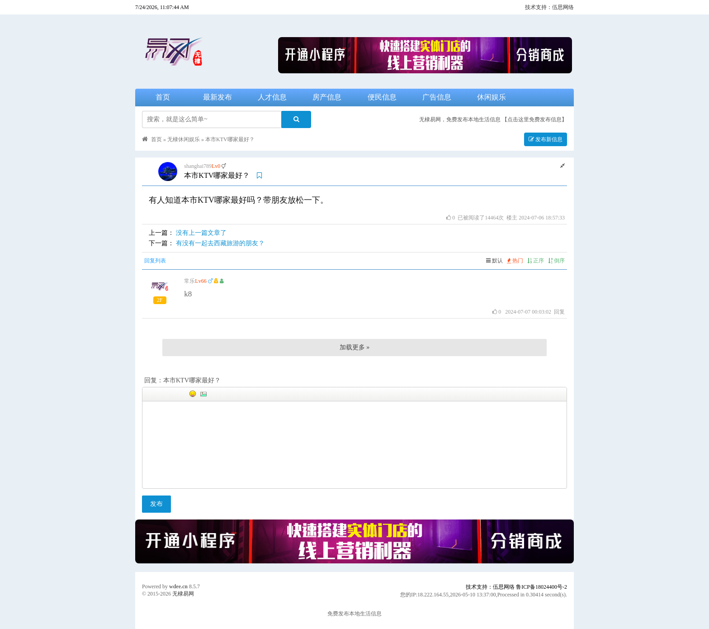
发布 (156, 503)
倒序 (556, 260)
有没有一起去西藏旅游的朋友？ (220, 243)
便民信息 (382, 97)
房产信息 (326, 97)
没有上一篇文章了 (201, 232)
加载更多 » (355, 347)
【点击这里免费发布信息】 (534, 119)
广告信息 (436, 97)
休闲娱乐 (491, 97)
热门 (515, 260)
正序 (535, 260)
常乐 (189, 281)
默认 (494, 260)
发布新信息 (545, 139)
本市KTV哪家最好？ (230, 139)
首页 (163, 97)
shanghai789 (198, 166)
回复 (559, 312)
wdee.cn (178, 586)
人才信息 (272, 97)
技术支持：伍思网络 (549, 7)
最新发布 (217, 97)
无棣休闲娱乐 (183, 139)
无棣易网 (183, 594)
